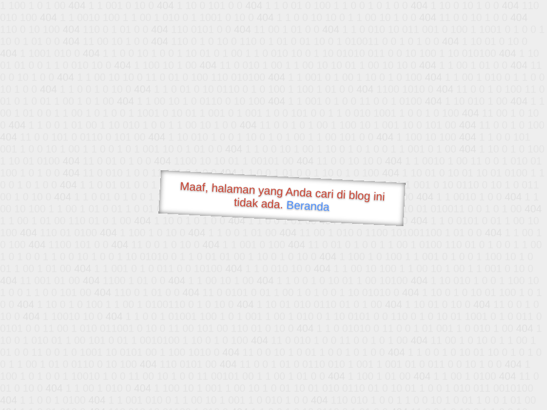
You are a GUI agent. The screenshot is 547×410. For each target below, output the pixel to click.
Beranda (308, 205)
